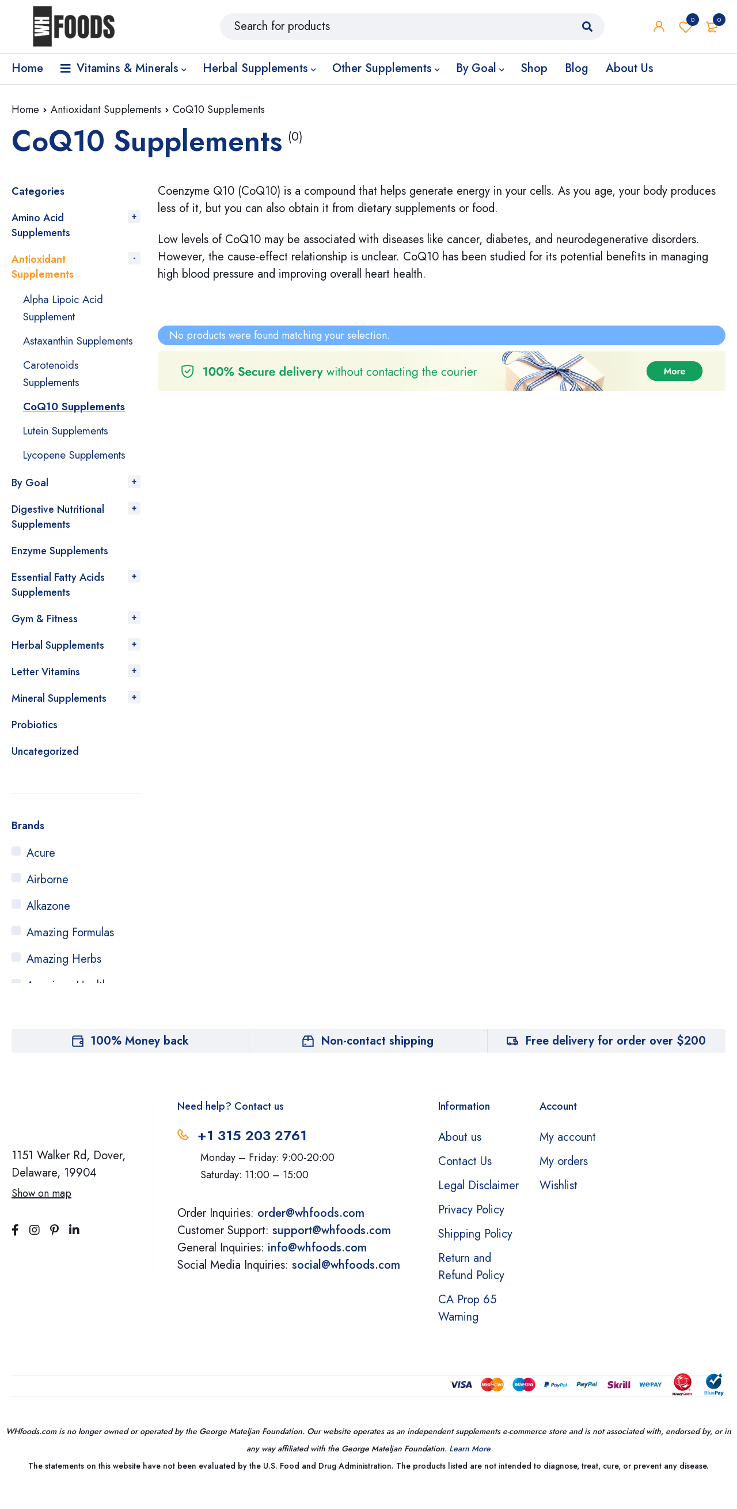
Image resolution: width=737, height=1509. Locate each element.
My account (568, 1154)
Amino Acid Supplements (41, 225)
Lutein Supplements (71, 448)
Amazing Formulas (70, 949)
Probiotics (35, 742)
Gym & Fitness (45, 636)
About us (459, 1154)
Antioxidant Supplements (106, 109)
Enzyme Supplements (60, 568)
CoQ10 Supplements (77, 423)
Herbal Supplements (58, 662)
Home (25, 109)
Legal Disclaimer (478, 1202)
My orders (564, 1178)
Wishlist (686, 29)
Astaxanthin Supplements (54, 349)
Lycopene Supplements (79, 472)
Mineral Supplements (59, 715)
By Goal (30, 500)
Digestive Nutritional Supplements (58, 534)
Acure (40, 870)
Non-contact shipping (377, 1058)
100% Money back (139, 1058)
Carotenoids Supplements (54, 391)
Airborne (47, 896)
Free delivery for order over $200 (615, 1058)
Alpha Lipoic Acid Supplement (66, 308)
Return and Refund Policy (471, 1284)
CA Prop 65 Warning (467, 1325)
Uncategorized (45, 768)
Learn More (470, 1466)
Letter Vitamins (46, 689)
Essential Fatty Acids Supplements (58, 602)
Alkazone (48, 923)
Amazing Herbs (63, 976)
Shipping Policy (475, 1251)
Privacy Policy (471, 1227)
